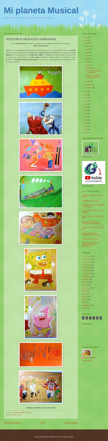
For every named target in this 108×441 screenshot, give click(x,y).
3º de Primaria (86, 268)
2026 (86, 132)
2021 (86, 117)
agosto (88, 65)
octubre (88, 81)
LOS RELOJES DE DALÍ (89, 239)
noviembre (89, 84)
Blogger (71, 437)
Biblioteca (85, 282)
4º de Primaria (86, 270)
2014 (86, 95)
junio (87, 59)
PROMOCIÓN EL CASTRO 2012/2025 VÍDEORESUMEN (91, 223)
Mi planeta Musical (41, 10)
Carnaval (84, 285)
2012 (86, 40)
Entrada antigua (71, 423)
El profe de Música (90, 358)
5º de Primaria (86, 273)
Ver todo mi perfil (87, 360)
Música (84, 294)
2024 (86, 126)
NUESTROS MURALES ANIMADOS (93, 71)
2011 (86, 37)
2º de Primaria (86, 265)
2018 (86, 107)
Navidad (84, 296)
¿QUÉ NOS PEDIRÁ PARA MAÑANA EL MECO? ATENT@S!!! (90, 244)
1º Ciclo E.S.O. (86, 256)
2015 (86, 98)
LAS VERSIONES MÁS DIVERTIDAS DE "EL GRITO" (91, 234)
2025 (86, 129)
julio (87, 62)
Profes (19, 415)
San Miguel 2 (86, 305)
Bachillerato (85, 279)
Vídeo (84, 308)
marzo (88, 49)
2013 (86, 92)
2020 (86, 114)
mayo (88, 55)
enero (88, 43)
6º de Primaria (86, 276)
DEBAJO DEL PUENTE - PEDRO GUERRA (93, 76)
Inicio (43, 423)
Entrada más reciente (12, 423)
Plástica (14, 415)
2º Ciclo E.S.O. (86, 262)
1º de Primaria (86, 259)
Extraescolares (86, 288)
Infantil (84, 291)
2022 (86, 120)
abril (87, 52)
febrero (88, 46)
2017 (86, 104)
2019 (86, 110)
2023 (86, 123)
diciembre (89, 87)
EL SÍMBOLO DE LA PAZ (90, 201)
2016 (86, 101)
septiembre (89, 68)
